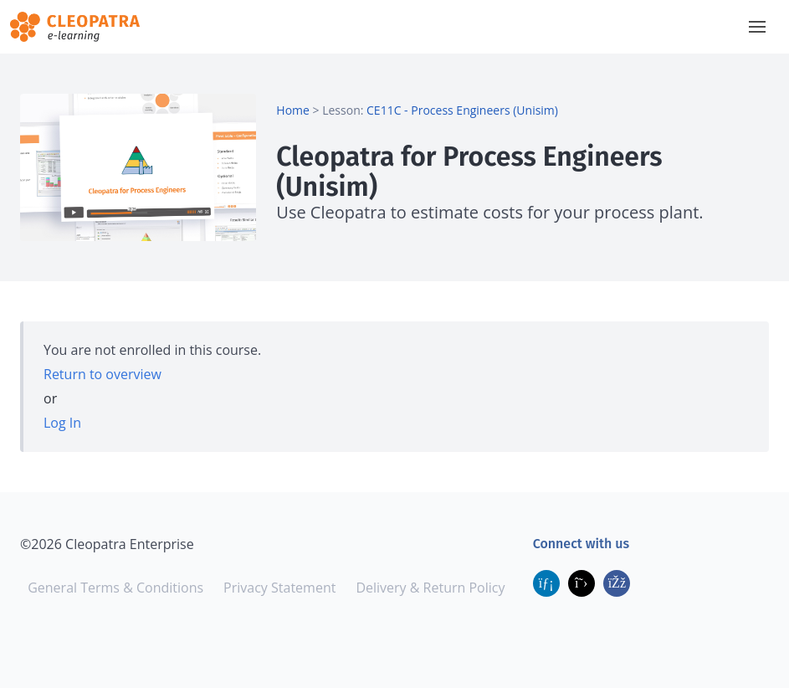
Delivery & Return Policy (430, 587)
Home (293, 110)
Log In (62, 422)
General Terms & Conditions (115, 587)
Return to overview (102, 374)
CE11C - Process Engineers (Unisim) (462, 110)
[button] (757, 27)
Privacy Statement (279, 587)
